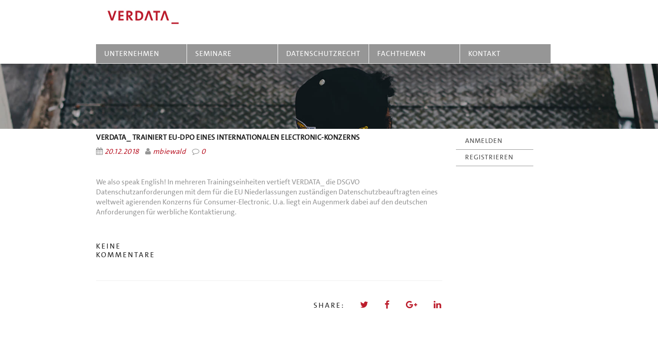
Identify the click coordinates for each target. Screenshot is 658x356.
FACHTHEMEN (401, 53)
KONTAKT (484, 53)
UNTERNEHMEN (131, 53)
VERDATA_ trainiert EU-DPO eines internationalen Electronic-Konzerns (228, 137)
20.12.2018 (122, 151)
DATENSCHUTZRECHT (323, 53)
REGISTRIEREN (489, 157)
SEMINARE (215, 53)
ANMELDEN (483, 140)
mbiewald (169, 151)
